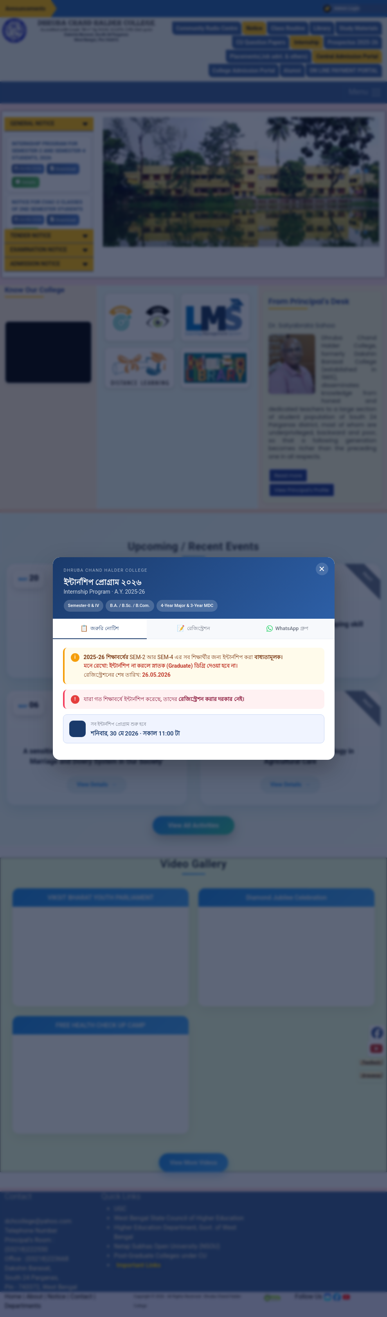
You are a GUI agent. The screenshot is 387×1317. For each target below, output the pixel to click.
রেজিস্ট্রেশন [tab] (193, 628)
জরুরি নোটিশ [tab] (99, 628)
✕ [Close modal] (322, 569)
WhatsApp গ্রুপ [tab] (287, 628)
